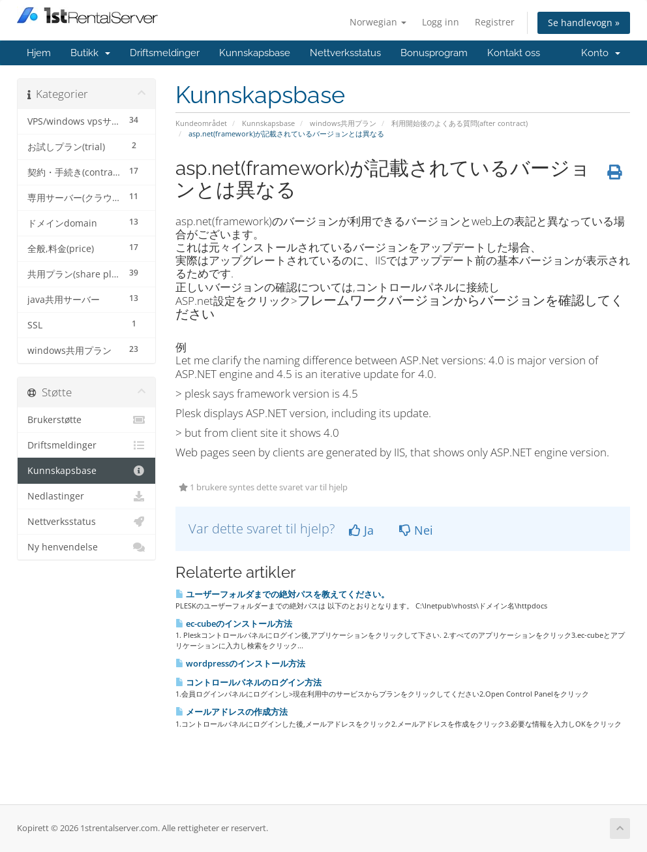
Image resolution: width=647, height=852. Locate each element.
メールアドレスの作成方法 (231, 712)
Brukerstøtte (86, 420)
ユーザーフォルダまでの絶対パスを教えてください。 (282, 594)
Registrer (495, 22)
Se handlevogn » (584, 22)
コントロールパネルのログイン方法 (248, 682)
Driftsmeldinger (165, 53)
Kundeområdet (201, 123)
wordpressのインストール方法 (240, 663)
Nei (416, 530)
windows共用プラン (343, 123)
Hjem (39, 53)
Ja (361, 530)
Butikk (90, 53)
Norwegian (378, 22)
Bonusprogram (434, 53)
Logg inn (440, 22)
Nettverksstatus (345, 53)
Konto (600, 53)
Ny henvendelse (86, 547)
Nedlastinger (86, 496)
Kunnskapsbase (254, 53)
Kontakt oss (513, 53)
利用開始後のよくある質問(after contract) (459, 123)
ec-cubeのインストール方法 (233, 623)
